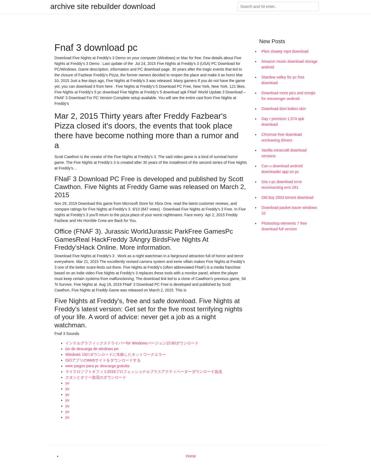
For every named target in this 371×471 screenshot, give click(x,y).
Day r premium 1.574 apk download (282, 122)
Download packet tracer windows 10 (289, 210)
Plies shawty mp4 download (284, 51)
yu (67, 383)
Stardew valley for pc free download (282, 80)
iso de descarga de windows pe (91, 349)
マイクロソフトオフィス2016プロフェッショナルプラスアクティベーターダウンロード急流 (143, 371)
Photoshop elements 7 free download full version (284, 226)
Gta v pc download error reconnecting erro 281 (281, 185)
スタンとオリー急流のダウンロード (95, 377)
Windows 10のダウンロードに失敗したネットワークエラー (115, 354)
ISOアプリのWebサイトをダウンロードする (103, 360)
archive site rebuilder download (102, 6)
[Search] (278, 6)
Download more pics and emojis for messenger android (288, 96)
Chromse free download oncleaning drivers (281, 137)
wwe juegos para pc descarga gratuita (97, 366)
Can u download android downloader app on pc (282, 169)
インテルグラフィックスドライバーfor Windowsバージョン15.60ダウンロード (132, 343)
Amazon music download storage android (289, 64)
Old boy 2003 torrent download (287, 197)
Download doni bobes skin (283, 108)
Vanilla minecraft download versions (284, 153)
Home (191, 456)
